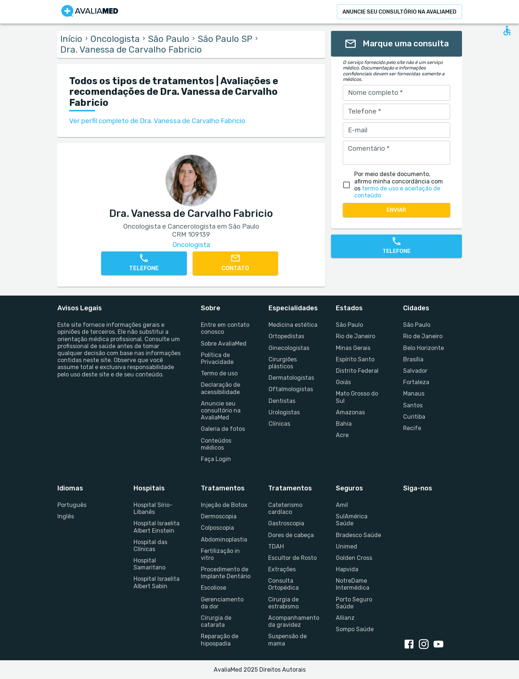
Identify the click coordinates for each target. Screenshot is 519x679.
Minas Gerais (353, 347)
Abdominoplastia (224, 539)
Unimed (346, 546)
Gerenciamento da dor (222, 603)
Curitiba (414, 416)
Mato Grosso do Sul (357, 397)
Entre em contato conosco (225, 328)
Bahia (344, 423)
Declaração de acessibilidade (220, 388)
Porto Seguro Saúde (354, 603)
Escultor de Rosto (292, 557)
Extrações (282, 569)
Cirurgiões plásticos (283, 363)
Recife (412, 428)
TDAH (276, 546)
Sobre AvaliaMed (223, 343)
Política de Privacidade (217, 358)
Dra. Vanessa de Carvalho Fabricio (131, 49)
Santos (413, 405)
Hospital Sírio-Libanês (153, 508)
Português (71, 504)
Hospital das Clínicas (150, 546)
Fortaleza (416, 382)
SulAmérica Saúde (351, 520)
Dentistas (282, 400)
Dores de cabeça (291, 535)
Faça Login (216, 458)
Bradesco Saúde (358, 535)
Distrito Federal (357, 370)
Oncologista (115, 39)
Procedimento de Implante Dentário (225, 573)
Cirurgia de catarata (216, 621)
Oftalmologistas (291, 389)
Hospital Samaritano (150, 564)
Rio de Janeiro (355, 336)
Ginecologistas (289, 347)
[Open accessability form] (507, 30)
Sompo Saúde (355, 629)
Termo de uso (219, 373)
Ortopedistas (286, 336)
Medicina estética (293, 324)
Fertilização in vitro (220, 554)
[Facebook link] (410, 644)
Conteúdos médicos (216, 444)
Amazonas (350, 412)
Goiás (343, 382)
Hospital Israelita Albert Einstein (156, 527)
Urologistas (284, 412)
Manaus (413, 393)
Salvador (415, 370)
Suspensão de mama (287, 640)
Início (71, 39)
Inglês (65, 516)
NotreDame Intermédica (352, 584)
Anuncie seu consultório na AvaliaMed (221, 410)
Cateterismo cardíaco (285, 508)
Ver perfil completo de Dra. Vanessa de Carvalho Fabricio (157, 121)
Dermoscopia (219, 516)
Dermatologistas (291, 377)
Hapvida (347, 569)
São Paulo (168, 39)
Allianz (345, 617)
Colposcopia (217, 527)
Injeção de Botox (224, 504)
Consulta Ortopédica (283, 584)
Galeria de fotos (223, 428)
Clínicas (279, 423)
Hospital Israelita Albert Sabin (156, 582)
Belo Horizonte (423, 347)
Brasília (413, 359)
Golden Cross (354, 557)
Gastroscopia (286, 523)
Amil (342, 504)
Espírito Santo (355, 359)
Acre (342, 435)
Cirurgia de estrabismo (283, 603)
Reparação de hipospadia (219, 640)
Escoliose (213, 587)
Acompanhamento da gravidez (293, 621)
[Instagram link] (425, 644)
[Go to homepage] (89, 12)
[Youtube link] (440, 644)
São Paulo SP (225, 39)
